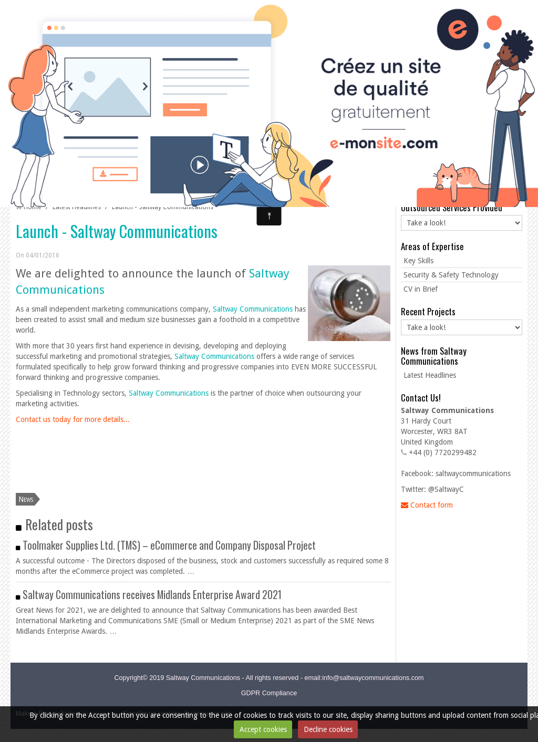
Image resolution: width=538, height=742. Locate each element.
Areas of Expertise (432, 246)
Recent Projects (428, 311)
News (25, 499)
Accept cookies (263, 729)
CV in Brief (421, 289)
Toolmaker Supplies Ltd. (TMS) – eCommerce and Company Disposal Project (169, 545)
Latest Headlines (77, 207)
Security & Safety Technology (451, 275)
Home (33, 207)
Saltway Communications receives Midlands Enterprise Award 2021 (152, 594)
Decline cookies (328, 729)
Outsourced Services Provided (451, 207)
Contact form (427, 505)
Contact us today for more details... (73, 419)
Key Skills (418, 260)
